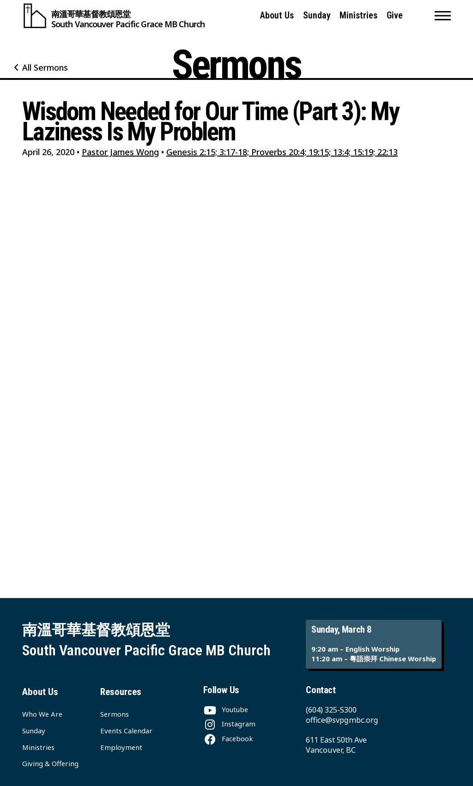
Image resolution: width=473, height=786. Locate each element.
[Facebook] (228, 738)
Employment (121, 747)
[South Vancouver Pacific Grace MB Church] (113, 15)
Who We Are (42, 714)
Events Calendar (126, 730)
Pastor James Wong (120, 151)
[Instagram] (229, 723)
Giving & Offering (50, 763)
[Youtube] (225, 709)
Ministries (358, 15)
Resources (120, 691)
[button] (443, 15)
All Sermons (45, 67)
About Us (277, 15)
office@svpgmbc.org (342, 719)
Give (395, 15)
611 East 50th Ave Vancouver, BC (336, 745)
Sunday (317, 15)
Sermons (114, 714)
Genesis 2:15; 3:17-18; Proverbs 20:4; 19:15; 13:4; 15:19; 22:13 (282, 151)
